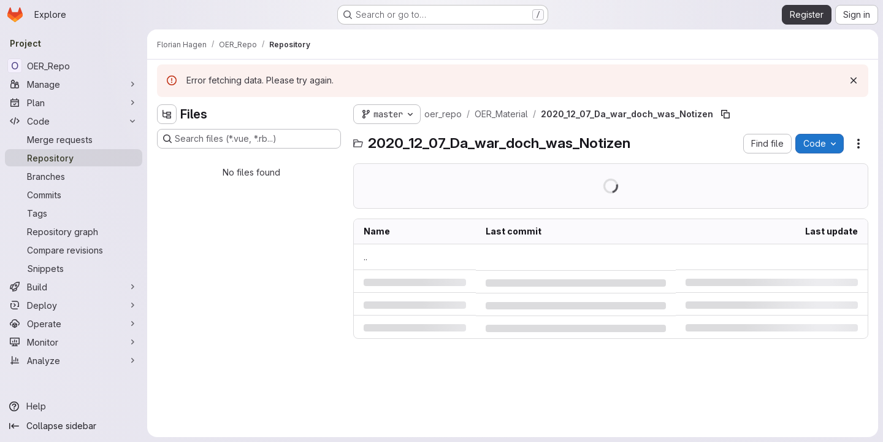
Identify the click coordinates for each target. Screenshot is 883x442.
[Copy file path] (725, 114)
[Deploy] (73, 305)
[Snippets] (73, 268)
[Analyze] (73, 360)
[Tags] (73, 213)
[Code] (73, 121)
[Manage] (73, 84)
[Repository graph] (73, 231)
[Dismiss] (853, 80)
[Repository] (73, 157)
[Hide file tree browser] (167, 114)
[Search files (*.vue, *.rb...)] (249, 139)
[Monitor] (73, 342)
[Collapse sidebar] (73, 426)
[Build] (73, 286)
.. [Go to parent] (365, 257)
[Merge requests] (73, 139)
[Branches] (73, 176)
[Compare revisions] (73, 249)
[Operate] (73, 323)
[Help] (73, 406)
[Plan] (73, 102)
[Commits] (73, 194)
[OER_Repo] (73, 65)
